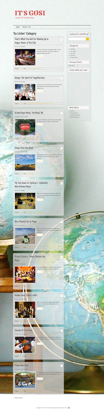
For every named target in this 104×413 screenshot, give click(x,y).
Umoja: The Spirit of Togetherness (30, 78)
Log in (72, 111)
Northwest (31, 138)
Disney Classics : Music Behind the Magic (30, 259)
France (31, 247)
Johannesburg (38, 103)
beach (27, 247)
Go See (73, 55)
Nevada (36, 68)
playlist (27, 173)
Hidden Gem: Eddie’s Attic (26, 295)
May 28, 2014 (18, 190)
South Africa (51, 103)
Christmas (28, 356)
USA (40, 68)
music (33, 68)
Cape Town (31, 103)
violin (32, 356)
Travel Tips (26, 27)
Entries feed (74, 113)
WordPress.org (75, 117)
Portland (36, 138)
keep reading (39, 56)
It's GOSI (30, 13)
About (18, 27)
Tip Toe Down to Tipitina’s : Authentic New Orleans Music (31, 185)
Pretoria (46, 103)
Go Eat (73, 49)
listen (27, 391)
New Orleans (41, 212)
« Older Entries (18, 398)
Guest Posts (74, 57)
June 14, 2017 (18, 81)
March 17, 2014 (18, 264)
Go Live (73, 53)
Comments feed (75, 115)
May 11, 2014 (18, 225)
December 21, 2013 (19, 334)
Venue (36, 321)
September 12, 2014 (19, 151)
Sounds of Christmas (23, 330)
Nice (34, 247)
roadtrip (31, 173)
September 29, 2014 (19, 116)
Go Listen (21, 68)
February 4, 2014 (18, 299)
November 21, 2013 (19, 369)
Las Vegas (28, 68)
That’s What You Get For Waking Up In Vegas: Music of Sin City (31, 41)
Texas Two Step (21, 365)
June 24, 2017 (18, 46)
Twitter (78, 3)
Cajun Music (29, 212)
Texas (33, 391)
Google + (83, 3)
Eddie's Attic (29, 321)
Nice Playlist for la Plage (26, 222)
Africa (27, 103)
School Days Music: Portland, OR (29, 113)
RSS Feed (89, 3)
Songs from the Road (24, 148)
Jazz (33, 212)
